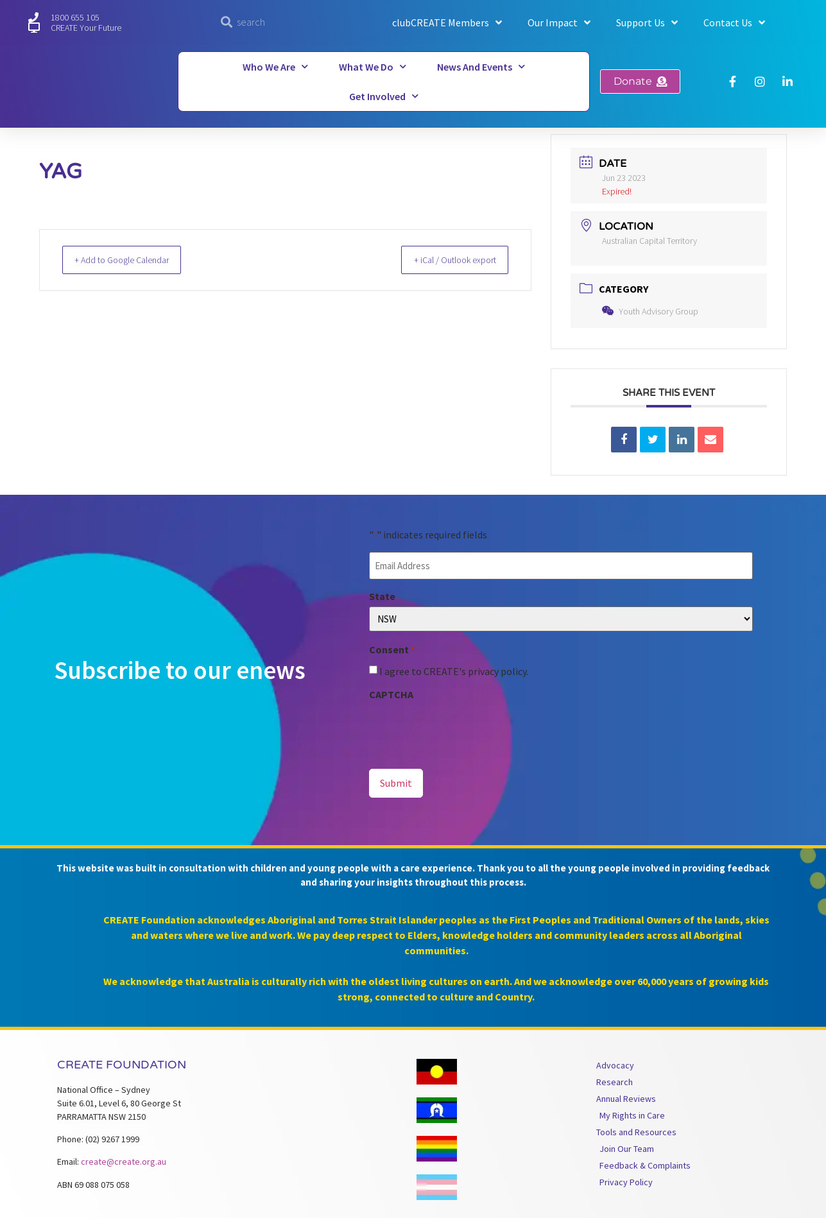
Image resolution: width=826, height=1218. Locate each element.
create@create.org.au (123, 1158)
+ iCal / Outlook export (446, 259)
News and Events (481, 66)
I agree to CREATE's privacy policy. (453, 669)
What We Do (372, 66)
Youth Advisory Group (650, 311)
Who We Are (275, 66)
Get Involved (383, 96)
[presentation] (466, 728)
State (382, 594)
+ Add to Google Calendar (131, 259)
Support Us (647, 22)
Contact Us (734, 22)
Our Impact (559, 22)
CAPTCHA (391, 692)
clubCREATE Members (447, 22)
